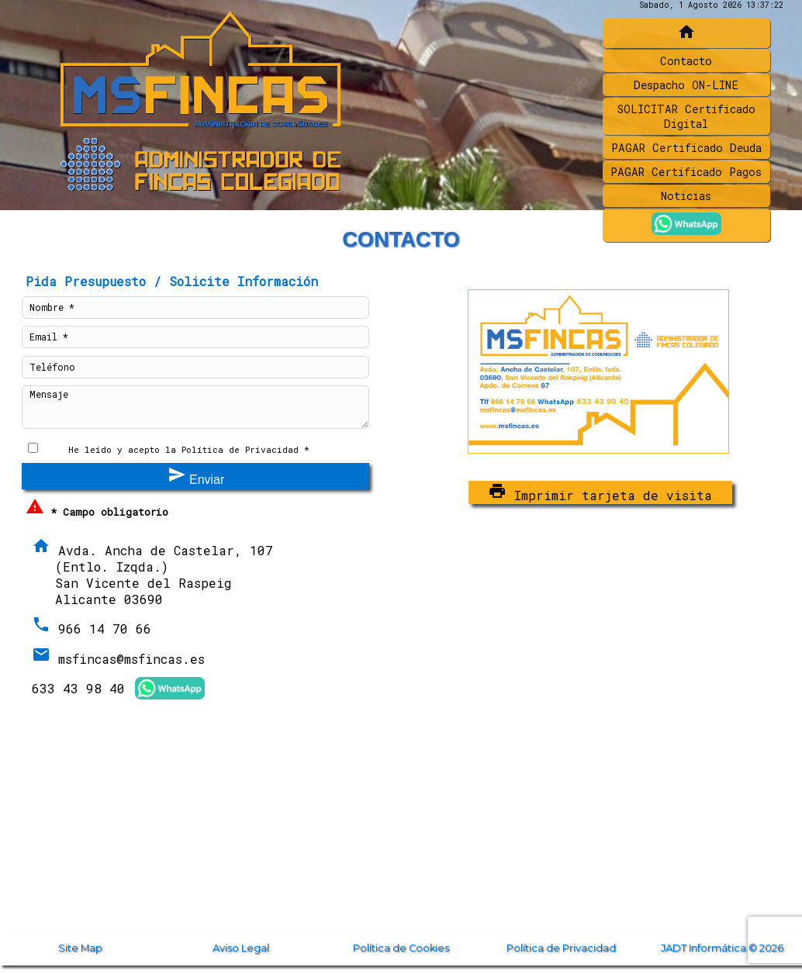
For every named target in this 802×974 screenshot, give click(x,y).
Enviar (196, 475)
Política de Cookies (401, 948)
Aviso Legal (241, 948)
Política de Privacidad (561, 948)
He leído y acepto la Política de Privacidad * (188, 449)
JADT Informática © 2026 (722, 948)
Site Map (80, 948)
